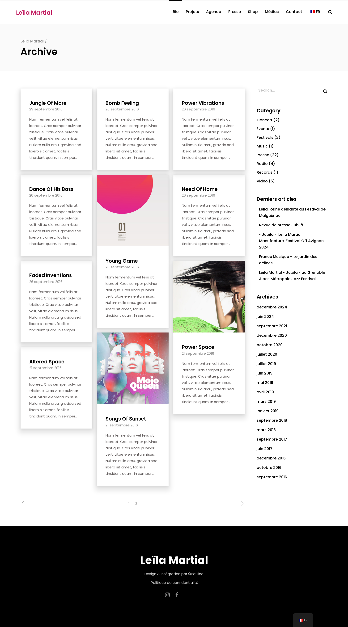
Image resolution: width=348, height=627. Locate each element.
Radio (262, 163)
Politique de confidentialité (174, 582)
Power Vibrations (203, 103)
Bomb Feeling (122, 103)
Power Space (198, 347)
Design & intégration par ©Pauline (174, 573)
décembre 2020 (272, 335)
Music (262, 146)
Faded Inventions (50, 275)
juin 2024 (265, 316)
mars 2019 (266, 401)
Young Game (122, 260)
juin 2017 (264, 448)
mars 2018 (266, 430)
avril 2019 (265, 392)
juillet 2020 (267, 354)
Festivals (265, 137)
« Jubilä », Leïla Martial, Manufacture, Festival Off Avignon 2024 (291, 241)
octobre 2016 (269, 467)
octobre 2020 (270, 345)
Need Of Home (200, 189)
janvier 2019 (268, 411)
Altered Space (46, 361)
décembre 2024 (272, 307)
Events (263, 128)
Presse (263, 155)
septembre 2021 (272, 326)
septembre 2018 (272, 420)
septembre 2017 (272, 439)
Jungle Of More (48, 103)
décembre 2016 (271, 458)
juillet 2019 (266, 363)
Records (264, 172)
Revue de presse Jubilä (281, 225)
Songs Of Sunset (126, 418)
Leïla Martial (32, 41)
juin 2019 (264, 373)
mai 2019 (265, 382)
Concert (264, 120)
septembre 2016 (272, 477)
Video (262, 181)
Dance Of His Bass (51, 189)
